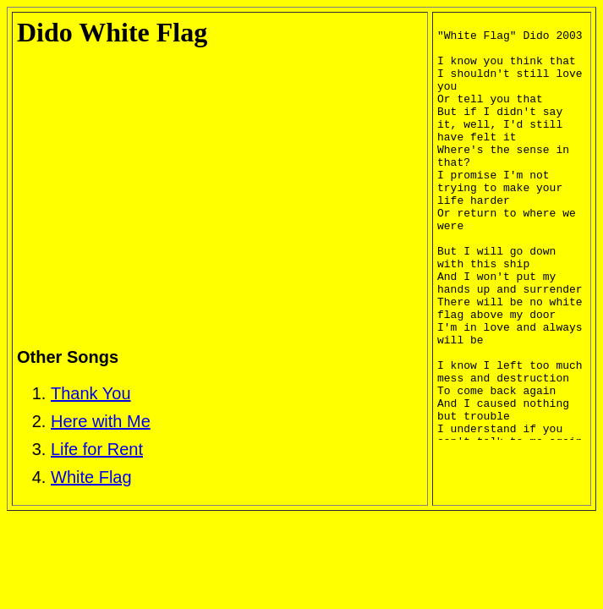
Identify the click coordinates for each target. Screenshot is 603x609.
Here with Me (101, 421)
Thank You (91, 393)
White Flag (91, 477)
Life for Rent (97, 449)
